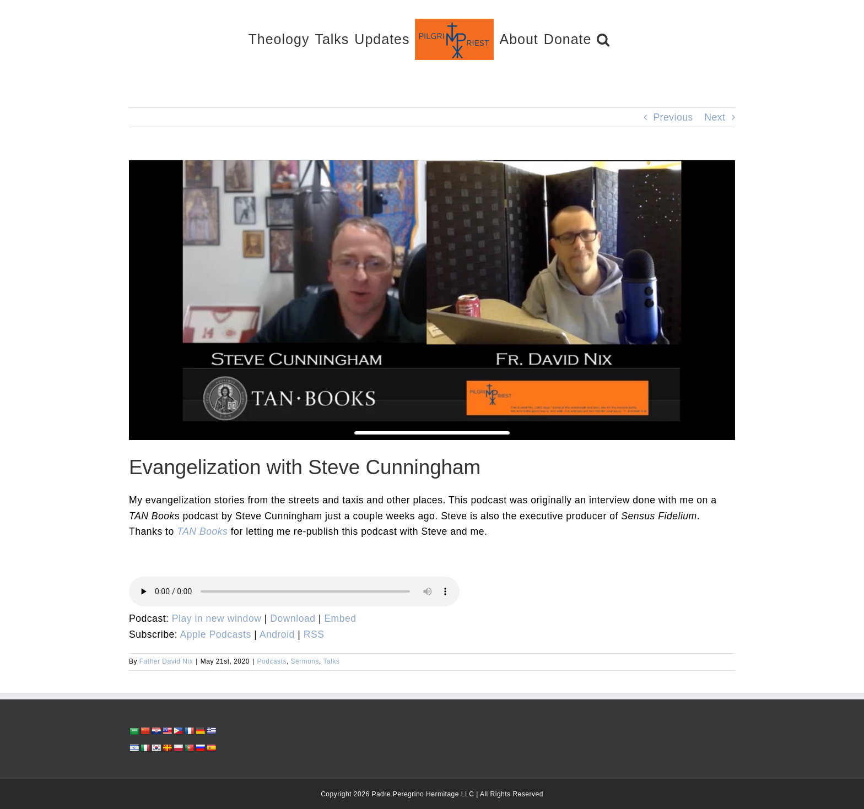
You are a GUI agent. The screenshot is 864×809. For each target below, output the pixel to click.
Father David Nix (166, 661)
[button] (603, 39)
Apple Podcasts (215, 634)
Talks (331, 661)
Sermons (305, 661)
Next (714, 117)
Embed (340, 618)
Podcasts (272, 661)
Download (292, 618)
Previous (673, 117)
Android (277, 634)
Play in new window (217, 618)
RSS (314, 634)
